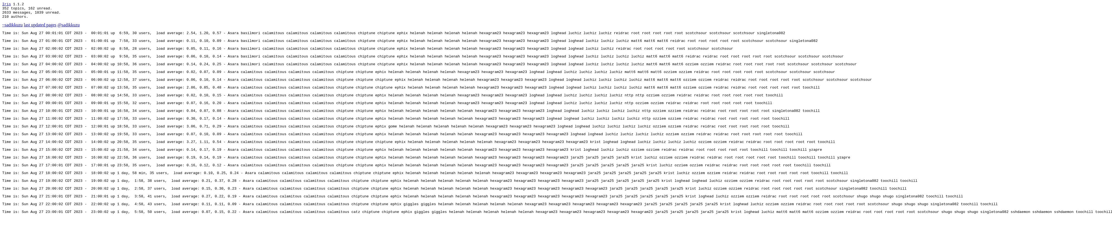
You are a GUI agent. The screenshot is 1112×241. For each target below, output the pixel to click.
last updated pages (40, 28)
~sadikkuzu (12, 28)
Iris (6, 4)
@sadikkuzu (69, 28)
